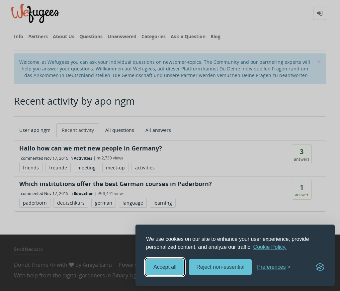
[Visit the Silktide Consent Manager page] (320, 267)
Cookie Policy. (270, 247)
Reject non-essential (220, 267)
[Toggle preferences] (274, 267)
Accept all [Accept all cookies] (164, 267)
